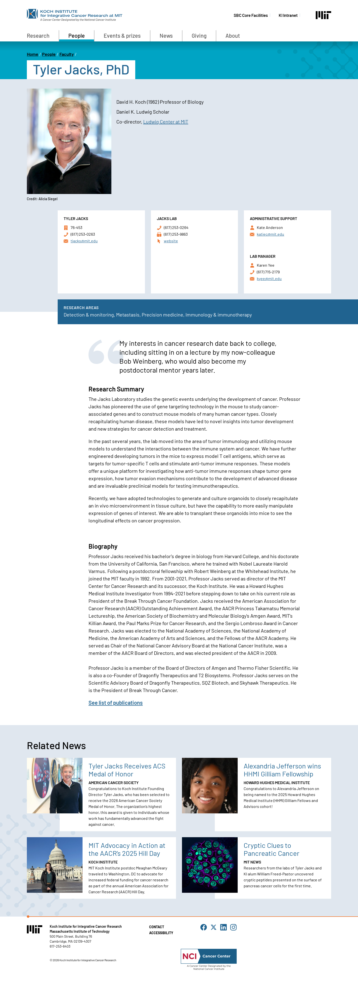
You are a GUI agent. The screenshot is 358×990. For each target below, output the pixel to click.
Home (32, 54)
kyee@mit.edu (269, 278)
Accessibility (161, 933)
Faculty (66, 54)
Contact (156, 927)
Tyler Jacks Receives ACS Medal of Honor (127, 770)
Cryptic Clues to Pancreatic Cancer (271, 849)
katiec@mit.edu (270, 234)
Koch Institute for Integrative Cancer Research (86, 926)
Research (38, 35)
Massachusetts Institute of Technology (80, 931)
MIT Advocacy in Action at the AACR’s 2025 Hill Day (127, 849)
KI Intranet (288, 15)
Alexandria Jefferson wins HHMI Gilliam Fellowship (282, 770)
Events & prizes (122, 35)
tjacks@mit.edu (84, 240)
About (232, 35)
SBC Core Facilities (251, 15)
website (171, 240)
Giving (199, 35)
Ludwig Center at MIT (165, 122)
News (166, 35)
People (76, 35)
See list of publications (116, 702)
